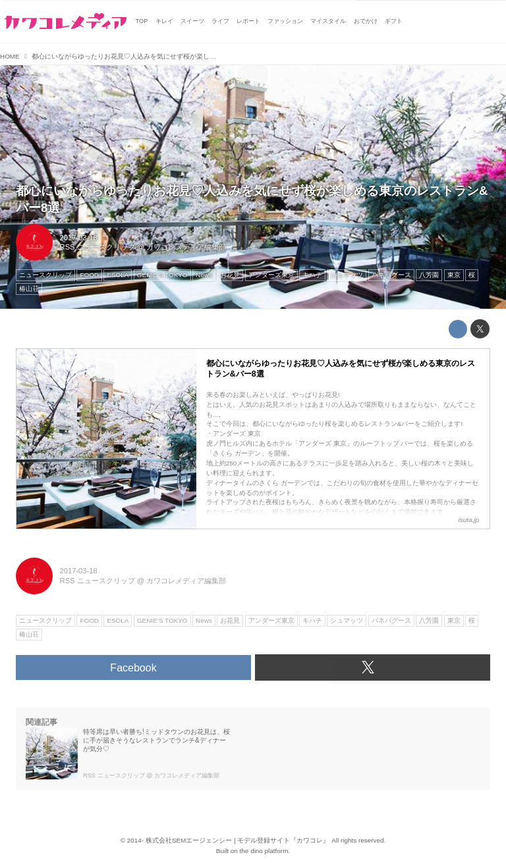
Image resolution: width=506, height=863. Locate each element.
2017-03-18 (79, 238)
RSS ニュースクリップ (97, 247)
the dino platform (264, 850)
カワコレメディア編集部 (186, 247)
